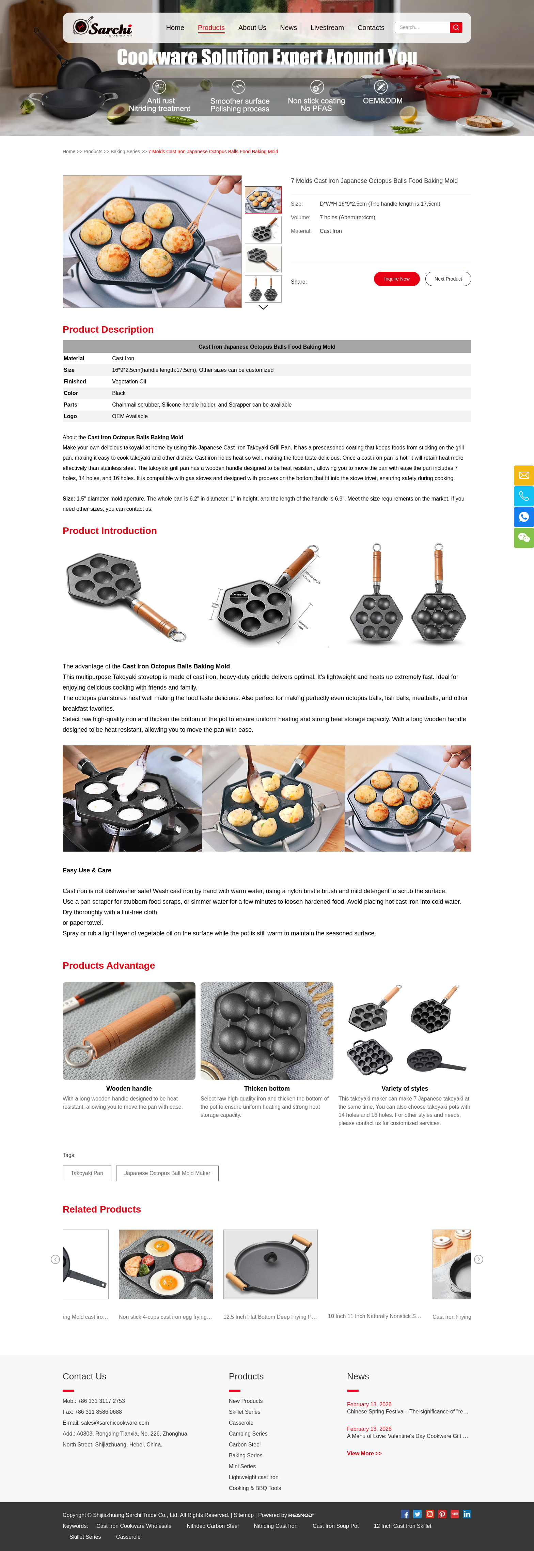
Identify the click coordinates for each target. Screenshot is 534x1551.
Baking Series (125, 151)
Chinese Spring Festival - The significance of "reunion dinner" (409, 1411)
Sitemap (244, 1515)
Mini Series (242, 1466)
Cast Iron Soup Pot (336, 1526)
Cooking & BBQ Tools (255, 1488)
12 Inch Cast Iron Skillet (402, 1526)
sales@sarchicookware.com (115, 1423)
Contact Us (85, 1376)
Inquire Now (397, 279)
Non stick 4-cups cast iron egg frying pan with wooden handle (163, 1317)
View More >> (364, 1453)
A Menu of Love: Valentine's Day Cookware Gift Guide (409, 1436)
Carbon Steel (245, 1444)
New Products (246, 1401)
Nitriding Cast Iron (276, 1526)
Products (211, 27)
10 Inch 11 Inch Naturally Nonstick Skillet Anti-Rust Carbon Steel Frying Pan (372, 1316)
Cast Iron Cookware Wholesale (134, 1526)
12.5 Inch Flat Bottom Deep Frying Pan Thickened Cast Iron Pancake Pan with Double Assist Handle (268, 1317)
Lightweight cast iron (254, 1477)
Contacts (371, 27)
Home (175, 27)
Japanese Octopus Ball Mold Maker (167, 1173)
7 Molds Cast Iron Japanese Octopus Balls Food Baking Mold (213, 151)
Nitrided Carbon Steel (213, 1526)
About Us (252, 27)
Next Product (448, 279)
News (288, 27)
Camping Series (248, 1434)
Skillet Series (244, 1412)
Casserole (241, 1423)
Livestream (327, 27)
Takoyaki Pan (87, 1173)
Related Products (102, 1209)
